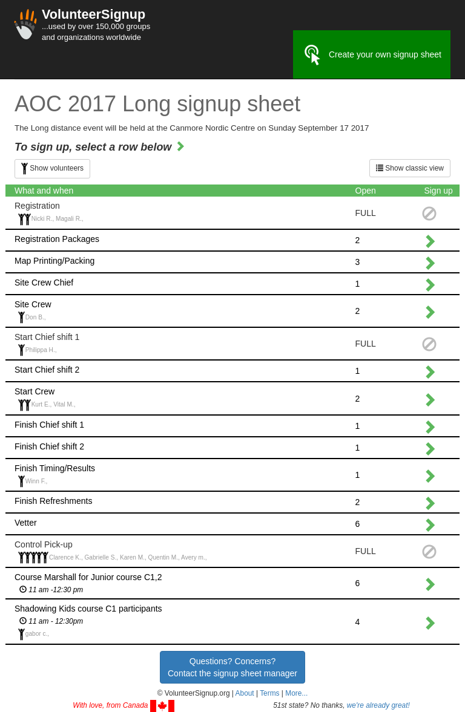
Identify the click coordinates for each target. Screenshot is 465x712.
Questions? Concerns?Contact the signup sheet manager (232, 667)
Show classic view (410, 168)
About (245, 693)
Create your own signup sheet (371, 55)
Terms (269, 693)
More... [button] (296, 693)
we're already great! (378, 705)
